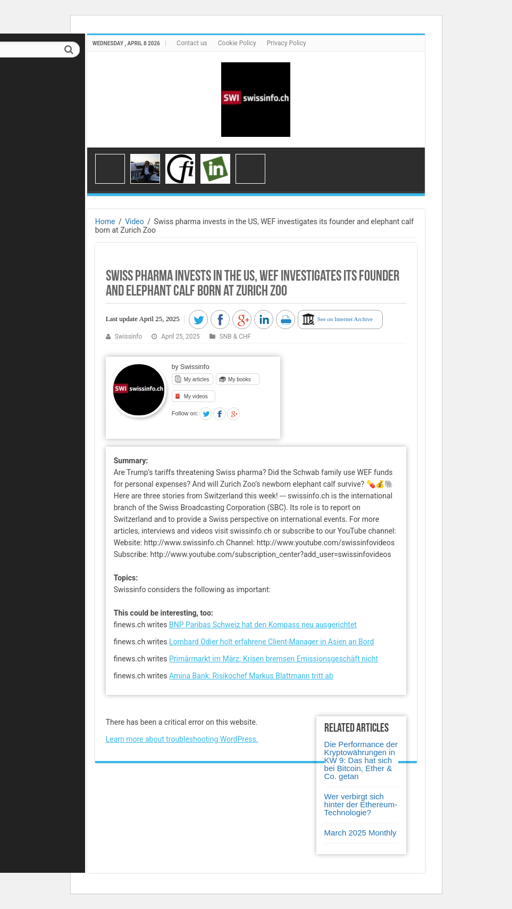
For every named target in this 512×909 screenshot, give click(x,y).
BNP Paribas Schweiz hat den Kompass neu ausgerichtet (263, 624)
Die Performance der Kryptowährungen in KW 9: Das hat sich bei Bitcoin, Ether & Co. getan (361, 760)
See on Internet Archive (345, 319)
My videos (196, 396)
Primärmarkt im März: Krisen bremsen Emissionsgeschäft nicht (273, 658)
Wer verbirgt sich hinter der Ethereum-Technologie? (361, 804)
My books (239, 379)
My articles (196, 379)
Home (105, 221)
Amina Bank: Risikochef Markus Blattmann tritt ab (251, 675)
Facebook (219, 413)
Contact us (192, 43)
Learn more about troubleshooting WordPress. (182, 739)
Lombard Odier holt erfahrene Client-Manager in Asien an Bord (271, 641)
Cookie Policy (237, 43)
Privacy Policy (286, 43)
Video (134, 221)
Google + (233, 413)
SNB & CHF (235, 336)
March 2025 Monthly (360, 832)
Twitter (205, 413)
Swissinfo (128, 336)
